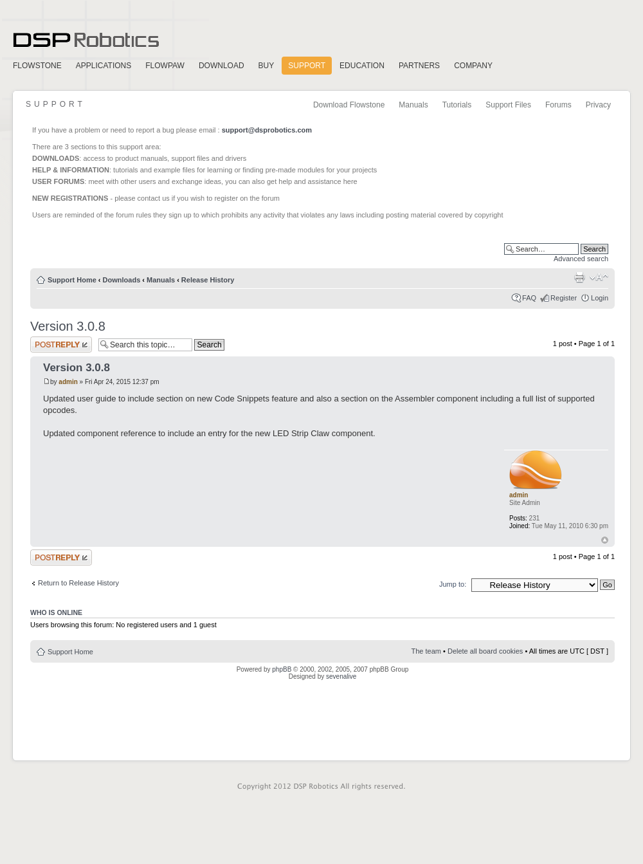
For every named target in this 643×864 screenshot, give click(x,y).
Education (362, 65)
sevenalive (341, 676)
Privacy (598, 104)
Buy (266, 65)
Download (221, 65)
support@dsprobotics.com (267, 130)
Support (306, 65)
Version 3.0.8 (67, 326)
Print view (579, 277)
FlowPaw (165, 65)
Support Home (72, 280)
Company (473, 65)
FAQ (529, 298)
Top (604, 540)
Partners (419, 65)
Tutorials (457, 104)
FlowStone (37, 65)
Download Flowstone (349, 104)
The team (426, 651)
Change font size (599, 277)
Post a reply (61, 344)
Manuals (413, 104)
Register (563, 298)
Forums (558, 104)
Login (599, 298)
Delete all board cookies (485, 651)
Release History (208, 280)
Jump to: (452, 584)
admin (68, 381)
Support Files (508, 104)
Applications (103, 65)
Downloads (122, 280)
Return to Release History (78, 583)
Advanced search (581, 258)
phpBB (281, 669)
